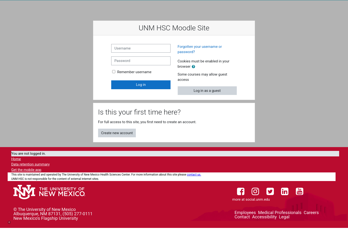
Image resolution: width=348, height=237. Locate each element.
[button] (194, 67)
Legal (284, 216)
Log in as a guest (207, 90)
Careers (311, 212)
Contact (242, 216)
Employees (245, 212)
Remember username (134, 72)
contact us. (194, 174)
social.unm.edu (257, 199)
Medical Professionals (279, 212)
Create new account (117, 133)
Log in (141, 85)
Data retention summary (30, 164)
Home (16, 159)
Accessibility (264, 216)
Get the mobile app (26, 170)
